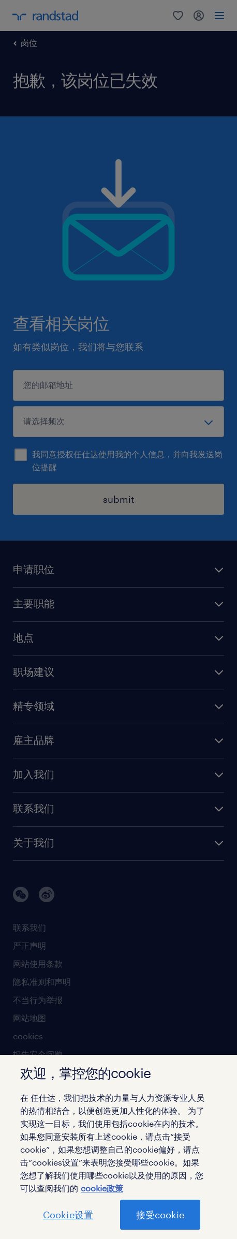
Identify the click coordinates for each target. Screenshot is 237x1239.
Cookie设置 (68, 1214)
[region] (118, 1147)
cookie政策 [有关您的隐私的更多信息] (102, 1188)
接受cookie (160, 1214)
